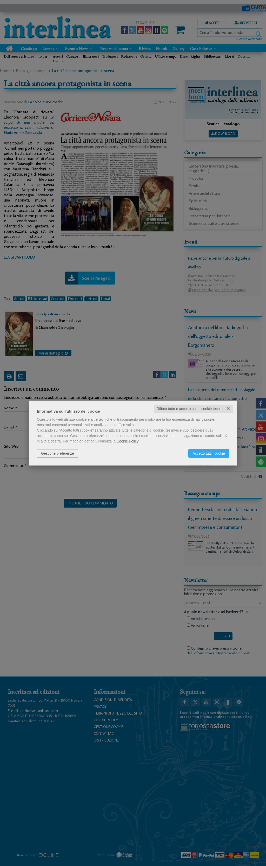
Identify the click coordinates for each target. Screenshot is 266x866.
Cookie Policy (127, 441)
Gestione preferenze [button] (57, 453)
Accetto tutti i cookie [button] (208, 453)
